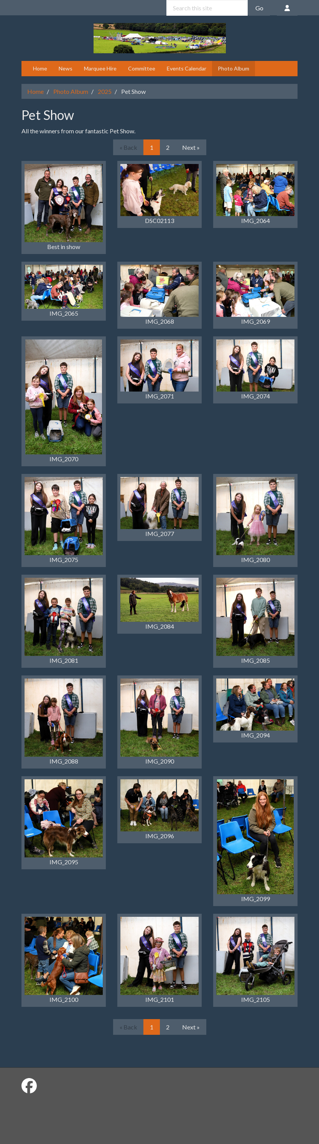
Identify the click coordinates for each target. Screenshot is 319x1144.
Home (40, 68)
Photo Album (233, 68)
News (65, 68)
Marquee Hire (100, 68)
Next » (191, 147)
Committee (141, 68)
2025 (105, 91)
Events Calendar (186, 68)
